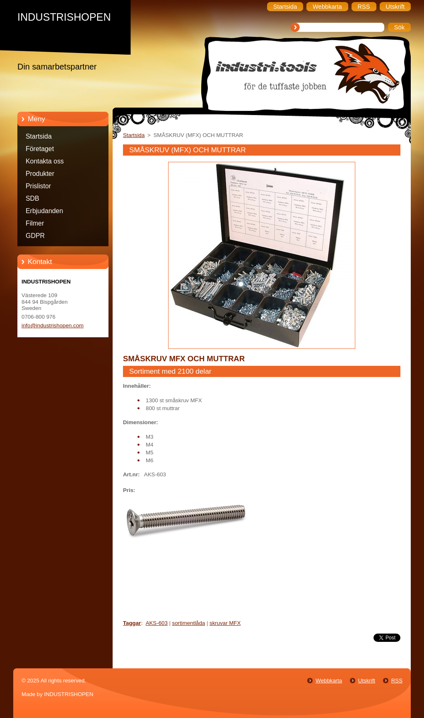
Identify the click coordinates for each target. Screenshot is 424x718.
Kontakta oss (45, 161)
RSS (396, 680)
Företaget (40, 148)
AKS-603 (157, 623)
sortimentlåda (188, 623)
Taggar (132, 623)
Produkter (40, 173)
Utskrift (366, 680)
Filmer (35, 223)
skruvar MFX (225, 623)
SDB (32, 198)
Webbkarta (329, 680)
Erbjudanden (44, 210)
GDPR (35, 235)
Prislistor (38, 186)
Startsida (39, 136)
